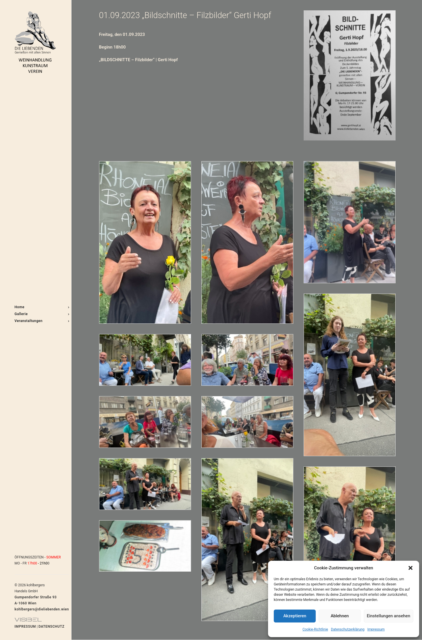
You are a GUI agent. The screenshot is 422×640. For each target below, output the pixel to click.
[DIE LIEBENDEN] (35, 42)
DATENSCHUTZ (51, 626)
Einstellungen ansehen (388, 615)
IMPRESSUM (25, 626)
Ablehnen (340, 615)
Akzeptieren (294, 615)
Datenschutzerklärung (348, 629)
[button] (410, 568)
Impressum (376, 629)
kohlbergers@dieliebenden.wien (42, 609)
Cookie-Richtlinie (315, 629)
